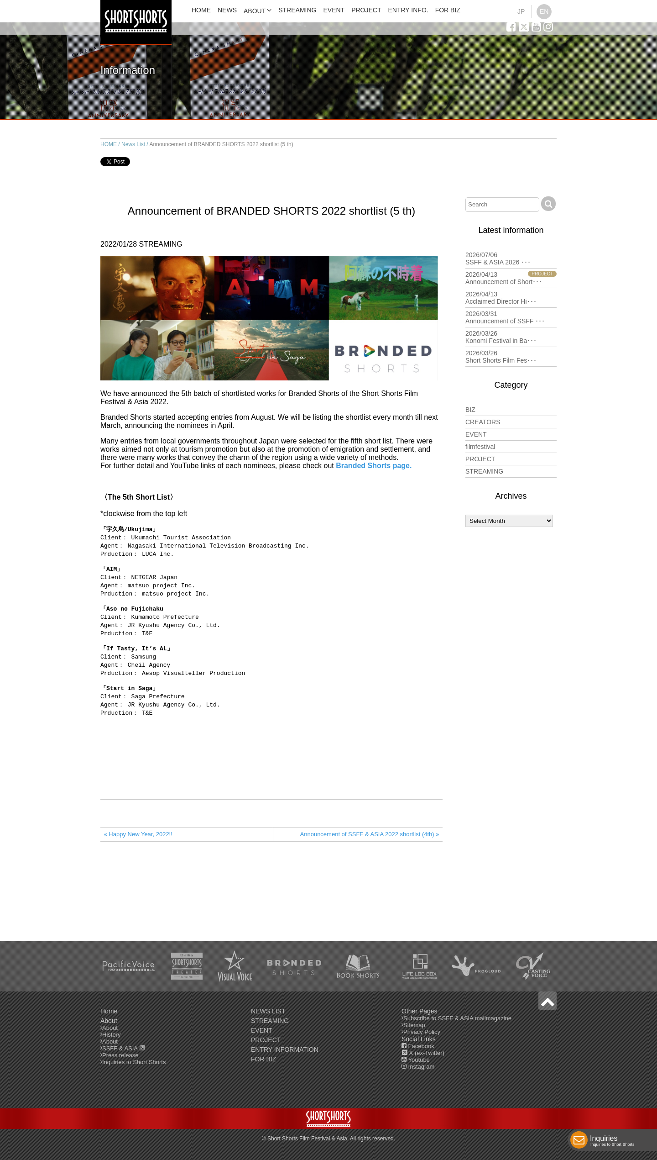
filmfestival (480, 446)
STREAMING (297, 10)
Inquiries (612, 1141)
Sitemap (414, 1025)
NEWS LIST (268, 1011)
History (111, 1034)
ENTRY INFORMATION (284, 1049)
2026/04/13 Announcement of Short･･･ (511, 278)
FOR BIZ (447, 10)
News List (133, 144)
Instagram (418, 1066)
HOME (201, 10)
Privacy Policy (421, 1031)
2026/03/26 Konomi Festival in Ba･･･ (511, 337)
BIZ (470, 409)
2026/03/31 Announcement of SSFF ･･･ (511, 317)
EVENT (333, 10)
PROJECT (366, 10)
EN (544, 11)
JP (521, 11)
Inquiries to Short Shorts (134, 1062)
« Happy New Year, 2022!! (138, 851)
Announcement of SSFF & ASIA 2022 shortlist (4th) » (369, 851)
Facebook (418, 1046)
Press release (120, 1055)
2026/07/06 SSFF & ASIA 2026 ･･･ (511, 258)
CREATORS (483, 422)
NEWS (227, 10)
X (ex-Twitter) (423, 1052)
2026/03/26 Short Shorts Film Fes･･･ (511, 356)
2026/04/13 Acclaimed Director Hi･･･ (511, 297)
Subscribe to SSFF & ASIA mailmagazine (457, 1018)
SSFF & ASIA (123, 1048)
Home (108, 1011)
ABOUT (255, 11)
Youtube (416, 1059)
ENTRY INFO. (408, 10)
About (110, 1027)
